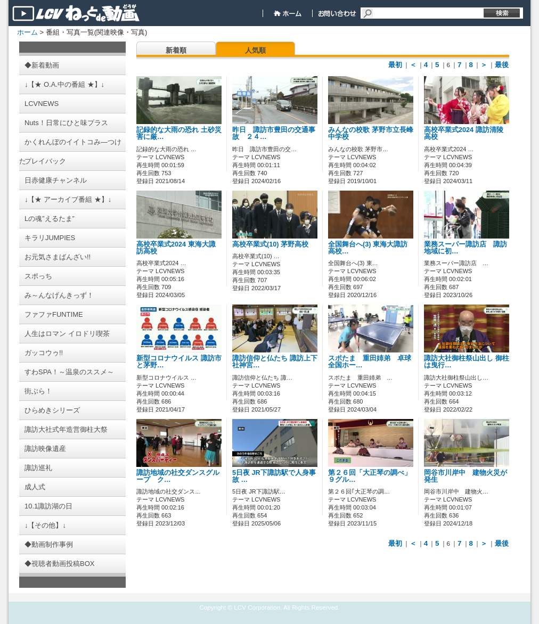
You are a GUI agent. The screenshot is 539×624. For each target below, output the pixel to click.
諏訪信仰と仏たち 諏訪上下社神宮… (274, 362)
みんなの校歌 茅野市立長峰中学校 (370, 133)
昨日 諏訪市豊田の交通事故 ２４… (273, 133)
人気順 (255, 50)
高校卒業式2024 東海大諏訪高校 (176, 248)
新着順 (176, 50)
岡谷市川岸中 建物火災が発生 (465, 476)
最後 (502, 65)
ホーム (27, 32)
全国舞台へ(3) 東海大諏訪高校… (367, 248)
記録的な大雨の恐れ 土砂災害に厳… (179, 133)
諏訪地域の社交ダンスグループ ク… (177, 476)
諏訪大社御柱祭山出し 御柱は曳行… (466, 362)
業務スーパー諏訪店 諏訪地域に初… (465, 248)
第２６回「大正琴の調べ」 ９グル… (369, 476)
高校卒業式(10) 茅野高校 (270, 244)
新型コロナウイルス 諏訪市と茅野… (179, 362)
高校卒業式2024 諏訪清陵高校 (463, 133)
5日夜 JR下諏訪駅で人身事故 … (274, 476)
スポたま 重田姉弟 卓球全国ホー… (369, 362)
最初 (395, 65)
